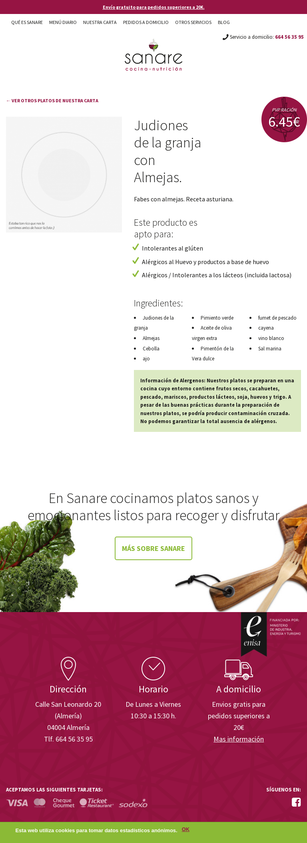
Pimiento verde (217, 317)
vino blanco (271, 338)
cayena (266, 327)
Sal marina (269, 348)
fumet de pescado (277, 317)
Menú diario (63, 22)
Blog (224, 22)
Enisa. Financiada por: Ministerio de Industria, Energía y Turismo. (271, 634)
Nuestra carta (100, 22)
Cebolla (151, 348)
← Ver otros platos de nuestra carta (52, 100)
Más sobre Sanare (153, 548)
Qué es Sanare (27, 22)
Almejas (151, 338)
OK (185, 830)
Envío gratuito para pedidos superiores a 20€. (154, 7)
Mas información (238, 739)
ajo (146, 358)
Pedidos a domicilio (146, 22)
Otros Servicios (193, 22)
